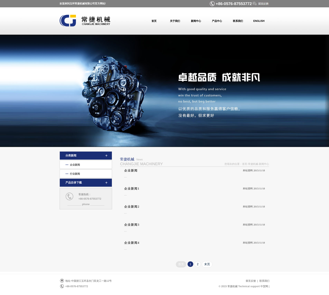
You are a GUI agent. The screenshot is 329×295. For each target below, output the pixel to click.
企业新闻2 (132, 206)
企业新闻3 (132, 224)
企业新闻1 (132, 188)
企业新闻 (131, 170)
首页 (181, 264)
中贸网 (264, 286)
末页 (207, 264)
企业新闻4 (132, 242)
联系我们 (263, 280)
